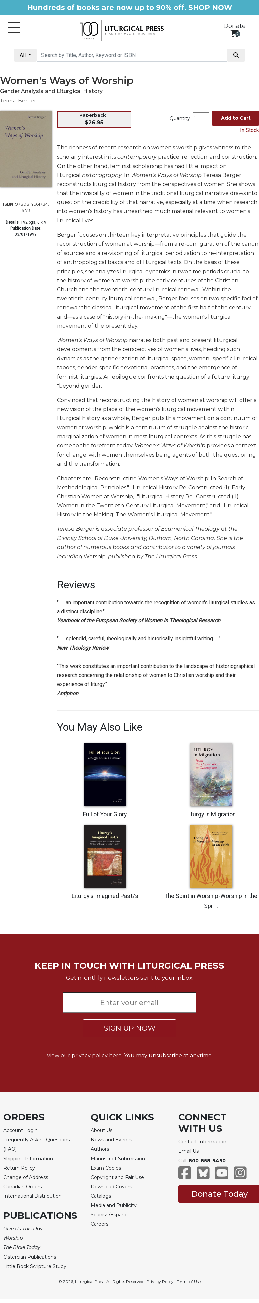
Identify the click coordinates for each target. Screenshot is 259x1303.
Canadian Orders (22, 1187)
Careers (99, 1224)
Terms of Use (189, 1281)
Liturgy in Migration (211, 814)
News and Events (111, 1140)
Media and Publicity (114, 1205)
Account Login (20, 1130)
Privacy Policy (160, 1281)
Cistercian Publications (29, 1257)
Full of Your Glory (105, 814)
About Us (101, 1130)
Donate (234, 26)
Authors (100, 1149)
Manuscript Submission (118, 1159)
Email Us (188, 1151)
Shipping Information (28, 1159)
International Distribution (32, 1196)
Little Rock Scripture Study (34, 1266)
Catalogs (101, 1196)
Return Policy (19, 1168)
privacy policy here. (97, 1055)
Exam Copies (106, 1168)
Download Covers (111, 1187)
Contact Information (202, 1142)
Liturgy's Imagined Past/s (105, 896)
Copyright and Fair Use (117, 1177)
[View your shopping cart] (234, 33)
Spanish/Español (110, 1215)
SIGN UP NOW (129, 1028)
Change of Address (25, 1177)
